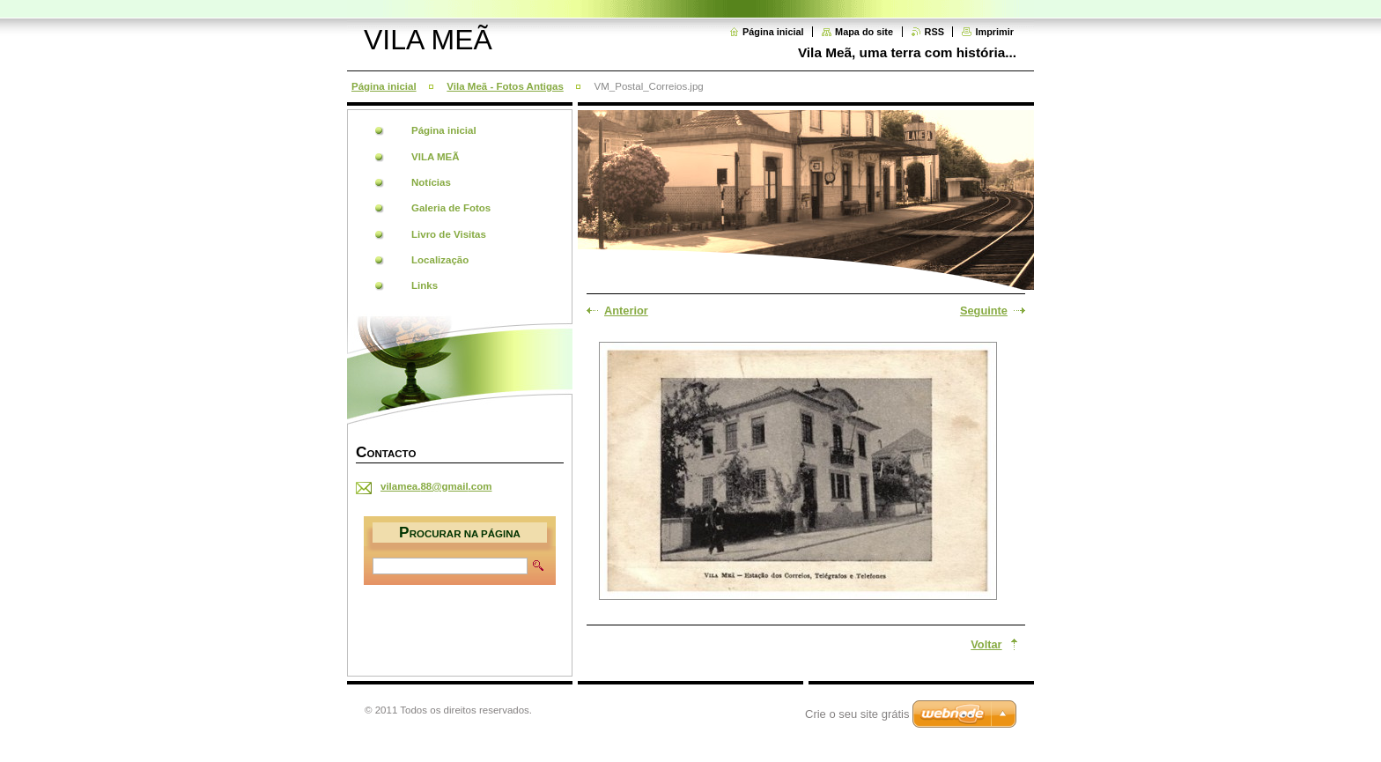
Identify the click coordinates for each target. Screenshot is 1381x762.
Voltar (986, 644)
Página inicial (773, 31)
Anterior (626, 310)
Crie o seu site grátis (857, 714)
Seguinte (984, 310)
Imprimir (994, 31)
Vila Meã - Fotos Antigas (505, 86)
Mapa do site (864, 31)
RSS (934, 31)
